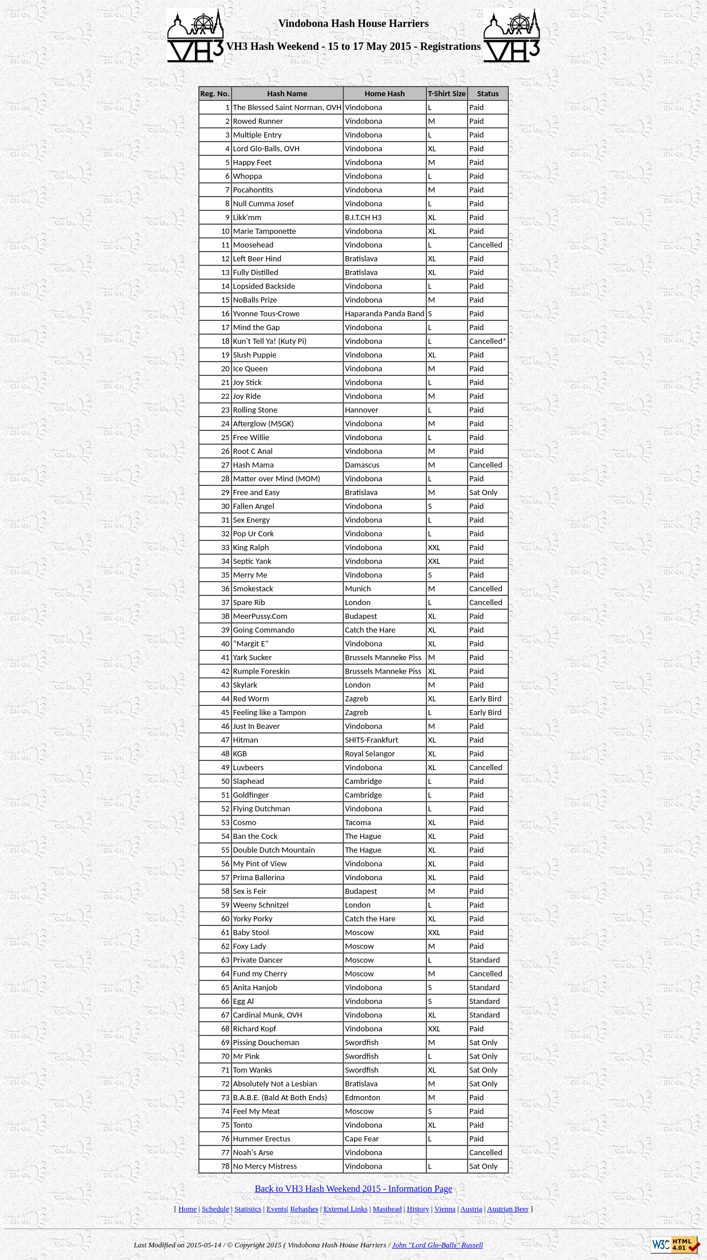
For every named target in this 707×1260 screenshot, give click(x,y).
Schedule (215, 1208)
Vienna (444, 1208)
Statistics (247, 1208)
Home (187, 1208)
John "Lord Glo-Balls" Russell (437, 1245)
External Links (346, 1208)
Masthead (387, 1208)
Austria (471, 1208)
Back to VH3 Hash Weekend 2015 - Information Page (354, 1189)
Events (276, 1208)
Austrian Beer (508, 1208)
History (418, 1208)
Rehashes (304, 1208)
